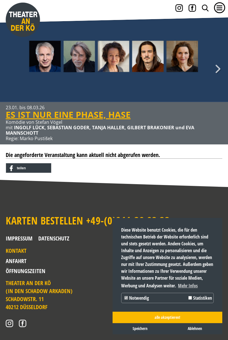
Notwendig (136, 298)
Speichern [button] (140, 328)
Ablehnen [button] (195, 328)
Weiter (218, 68)
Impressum (19, 238)
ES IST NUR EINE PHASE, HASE (68, 114)
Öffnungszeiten (21, 271)
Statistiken (200, 298)
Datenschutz (53, 238)
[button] (28, 168)
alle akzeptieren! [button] (167, 317)
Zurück (10, 68)
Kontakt (16, 250)
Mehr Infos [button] (188, 286)
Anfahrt (16, 261)
